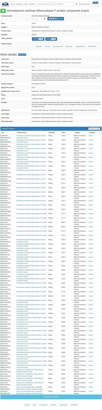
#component (43, 405)
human (91, 135)
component (57, 46)
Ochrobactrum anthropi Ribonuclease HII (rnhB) (31, 205)
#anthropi (53, 405)
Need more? (22, 54)
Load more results (51, 397)
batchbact (92, 46)
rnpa (48, 46)
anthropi (69, 46)
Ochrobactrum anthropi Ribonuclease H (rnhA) (31, 170)
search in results (94, 128)
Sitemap (18, 4)
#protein (27, 405)
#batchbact (74, 405)
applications (80, 46)
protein (39, 46)
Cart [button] (32, 4)
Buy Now (56, 18)
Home (13, 4)
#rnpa (34, 405)
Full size (95, 2)
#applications (63, 405)
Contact (25, 4)
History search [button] (85, 4)
